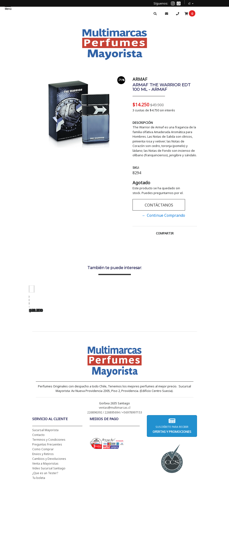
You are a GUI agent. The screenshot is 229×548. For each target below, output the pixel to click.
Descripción (143, 122)
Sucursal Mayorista (45, 492)
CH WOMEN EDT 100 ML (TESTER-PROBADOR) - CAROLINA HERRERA (62, 360)
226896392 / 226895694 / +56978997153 (114, 474)
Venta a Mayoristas (45, 525)
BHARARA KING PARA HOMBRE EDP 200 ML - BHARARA (196, 360)
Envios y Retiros (43, 516)
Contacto (38, 496)
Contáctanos (158, 205)
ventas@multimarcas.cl (114, 469)
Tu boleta (38, 539)
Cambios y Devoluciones (49, 520)
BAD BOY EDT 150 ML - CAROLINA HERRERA (129, 358)
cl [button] (189, 2)
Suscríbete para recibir (172, 487)
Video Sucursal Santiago (48, 530)
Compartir (165, 233)
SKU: (136, 167)
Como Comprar (43, 511)
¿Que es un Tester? (45, 535)
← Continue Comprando (163, 215)
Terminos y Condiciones (48, 501)
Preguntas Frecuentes (47, 506)
